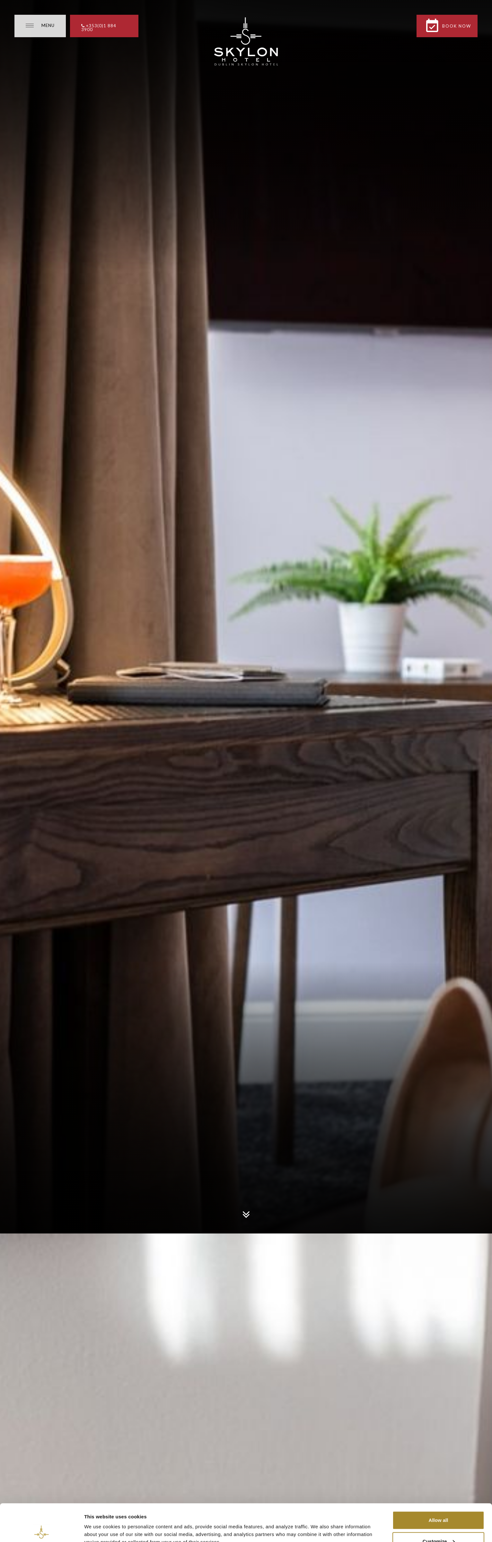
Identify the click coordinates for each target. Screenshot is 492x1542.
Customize (439, 1504)
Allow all (438, 1483)
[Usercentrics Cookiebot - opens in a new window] (41, 1529)
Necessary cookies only (438, 1525)
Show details (99, 1522)
